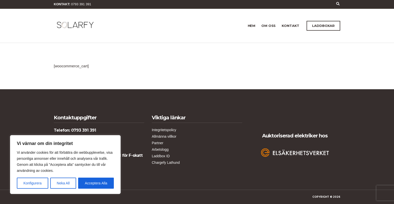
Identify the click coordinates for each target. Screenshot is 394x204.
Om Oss (268, 26)
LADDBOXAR (323, 26)
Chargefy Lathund (166, 163)
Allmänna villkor (164, 136)
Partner (157, 143)
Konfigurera (32, 183)
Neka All (63, 183)
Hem (252, 26)
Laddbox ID (161, 156)
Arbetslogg (160, 149)
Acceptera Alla (96, 183)
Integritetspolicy (164, 130)
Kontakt (290, 26)
